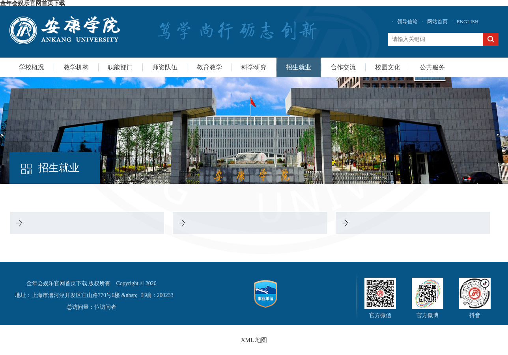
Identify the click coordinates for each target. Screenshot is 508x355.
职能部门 (120, 67)
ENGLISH (468, 21)
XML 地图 (254, 340)
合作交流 (343, 67)
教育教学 (209, 67)
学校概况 (31, 67)
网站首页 (437, 21)
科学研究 (254, 67)
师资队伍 (164, 67)
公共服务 (432, 67)
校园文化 (387, 67)
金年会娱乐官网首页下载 (32, 3)
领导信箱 (407, 21)
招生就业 (298, 67)
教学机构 (76, 67)
